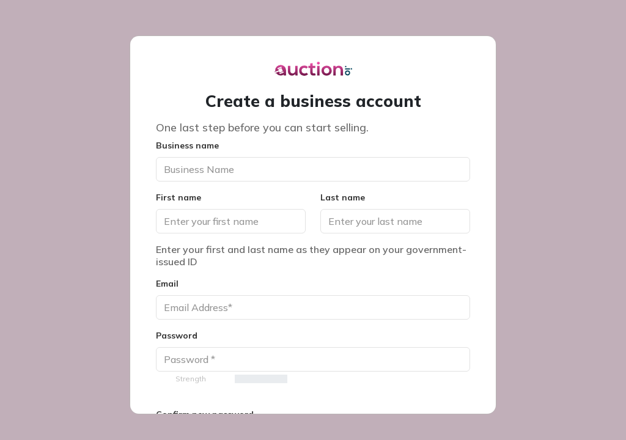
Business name (187, 145)
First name (178, 197)
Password (176, 335)
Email (167, 283)
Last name (342, 197)
